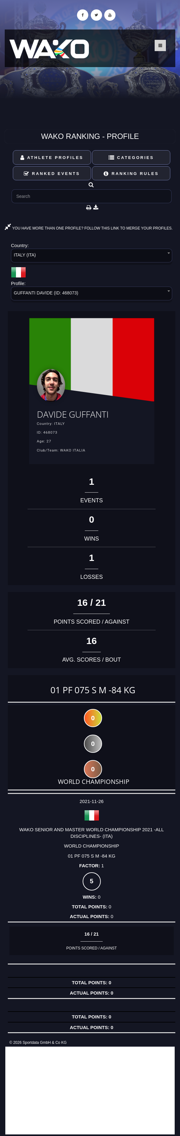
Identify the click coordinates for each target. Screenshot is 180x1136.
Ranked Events (52, 173)
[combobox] (91, 257)
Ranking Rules (131, 173)
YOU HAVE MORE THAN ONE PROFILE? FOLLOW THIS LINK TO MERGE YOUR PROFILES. (88, 228)
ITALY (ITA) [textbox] (25, 254)
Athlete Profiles (51, 157)
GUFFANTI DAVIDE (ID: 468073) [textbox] (46, 292)
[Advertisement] (90, 1090)
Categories (131, 157)
